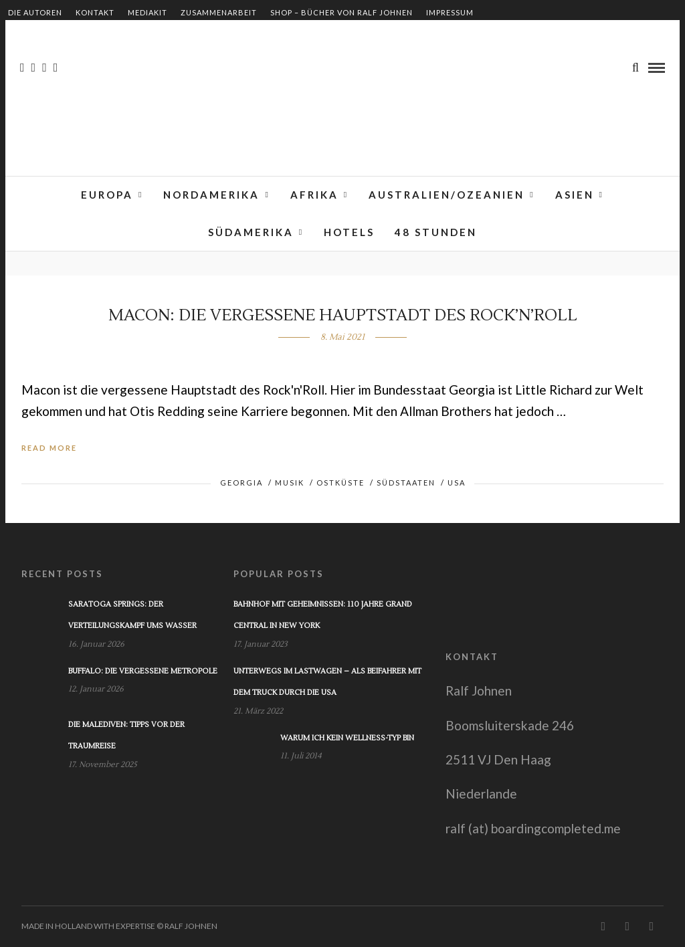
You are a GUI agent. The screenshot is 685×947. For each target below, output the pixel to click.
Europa (107, 195)
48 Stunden (436, 232)
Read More (49, 447)
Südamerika (251, 232)
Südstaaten (406, 482)
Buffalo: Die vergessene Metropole (142, 671)
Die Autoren (35, 12)
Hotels (349, 232)
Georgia (241, 482)
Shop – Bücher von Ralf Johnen (341, 12)
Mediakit (147, 12)
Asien (574, 195)
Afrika (314, 195)
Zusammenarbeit (219, 12)
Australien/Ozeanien (446, 195)
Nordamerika (211, 195)
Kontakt (95, 12)
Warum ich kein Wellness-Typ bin (347, 738)
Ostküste (340, 482)
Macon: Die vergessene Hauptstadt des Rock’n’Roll (342, 315)
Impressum (450, 12)
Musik (289, 482)
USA (457, 482)
